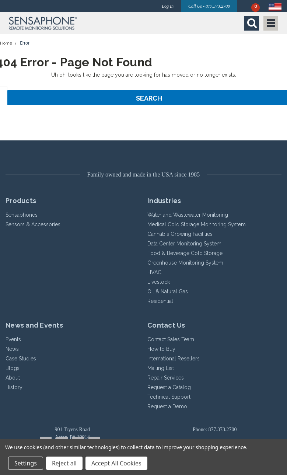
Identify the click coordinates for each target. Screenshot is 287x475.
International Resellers (173, 359)
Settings (25, 463)
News (12, 349)
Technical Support (168, 397)
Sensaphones (22, 215)
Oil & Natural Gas (167, 291)
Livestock (158, 282)
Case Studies (21, 359)
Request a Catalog (169, 387)
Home (6, 43)
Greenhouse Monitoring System (185, 263)
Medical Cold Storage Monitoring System (196, 224)
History (14, 387)
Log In (168, 6)
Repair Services (165, 378)
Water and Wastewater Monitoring (187, 215)
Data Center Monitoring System (184, 244)
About (13, 378)
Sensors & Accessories (33, 224)
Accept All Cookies (116, 463)
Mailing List (160, 368)
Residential (160, 301)
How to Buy (161, 349)
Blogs (13, 368)
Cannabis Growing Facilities (180, 234)
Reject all (64, 463)
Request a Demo (167, 406)
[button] (74, 23)
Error (24, 43)
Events (13, 339)
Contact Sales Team (170, 339)
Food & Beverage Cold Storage (185, 253)
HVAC (154, 272)
